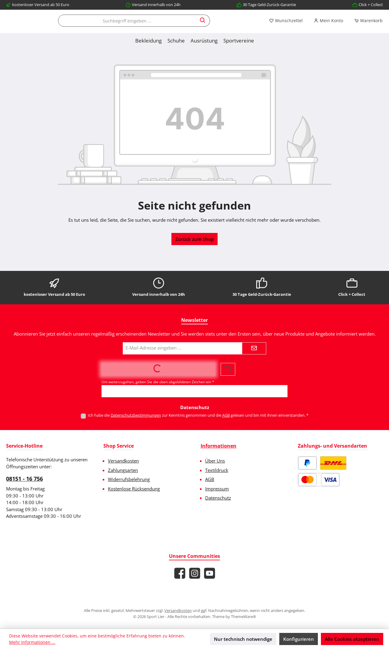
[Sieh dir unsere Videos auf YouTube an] (209, 573)
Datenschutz (218, 498)
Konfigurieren (298, 639)
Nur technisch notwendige (243, 639)
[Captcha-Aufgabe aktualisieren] (228, 369)
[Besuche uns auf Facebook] (180, 573)
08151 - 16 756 (24, 478)
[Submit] (254, 348)
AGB (226, 415)
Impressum (217, 489)
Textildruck (216, 470)
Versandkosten (123, 461)
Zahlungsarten (123, 470)
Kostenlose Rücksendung (134, 489)
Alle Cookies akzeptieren (352, 639)
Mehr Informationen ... (32, 642)
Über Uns (215, 461)
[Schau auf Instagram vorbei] (194, 573)
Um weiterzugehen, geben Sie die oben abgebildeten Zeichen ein (158, 381)
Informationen (218, 445)
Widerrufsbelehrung (129, 479)
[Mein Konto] (72, 46)
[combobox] (247, 27)
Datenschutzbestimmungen (136, 415)
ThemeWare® (243, 616)
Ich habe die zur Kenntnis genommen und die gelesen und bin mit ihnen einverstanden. (198, 415)
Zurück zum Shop (194, 265)
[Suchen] (322, 27)
